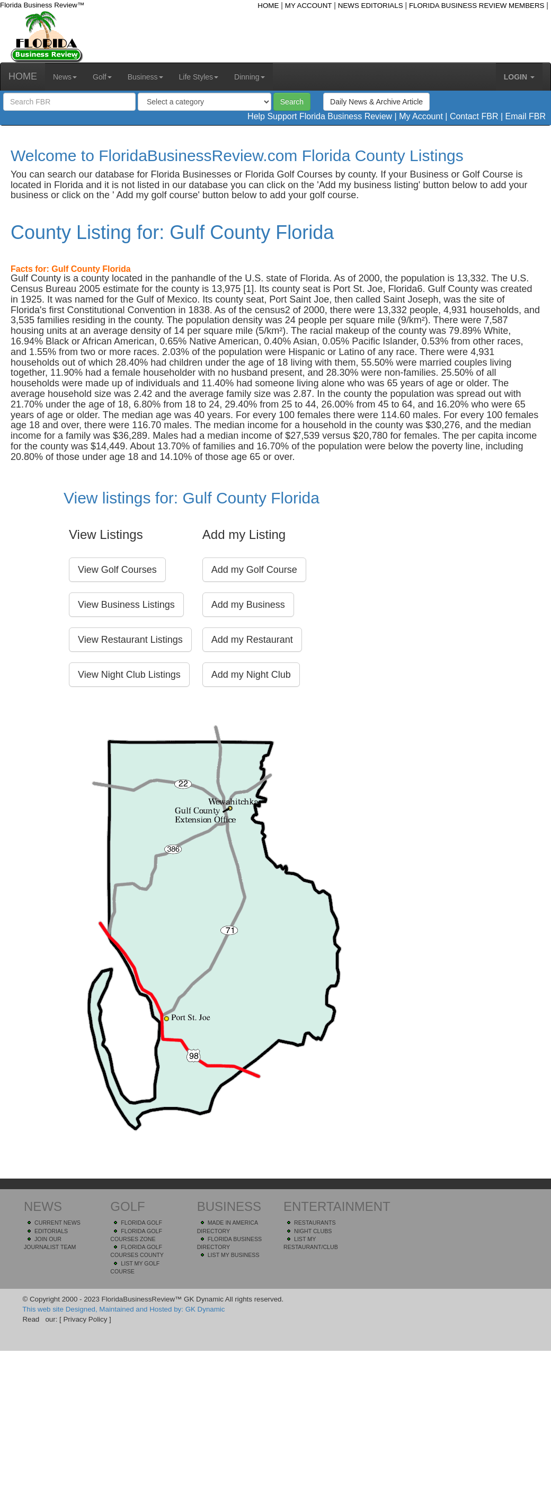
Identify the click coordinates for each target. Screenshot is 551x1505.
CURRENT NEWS (57, 1222)
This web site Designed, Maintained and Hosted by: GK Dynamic (123, 1309)
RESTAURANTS (315, 1222)
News (65, 77)
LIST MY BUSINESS (234, 1255)
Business (145, 77)
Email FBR (525, 116)
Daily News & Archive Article (376, 102)
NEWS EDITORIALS (370, 6)
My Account (421, 116)
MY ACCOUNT (308, 6)
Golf (102, 77)
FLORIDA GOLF (141, 1222)
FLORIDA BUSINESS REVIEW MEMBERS (477, 6)
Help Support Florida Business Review (319, 116)
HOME (268, 6)
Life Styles (199, 77)
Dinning (249, 77)
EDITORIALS (51, 1231)
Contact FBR (474, 116)
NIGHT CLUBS (313, 1231)
